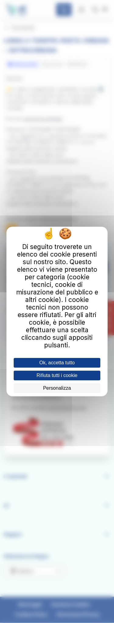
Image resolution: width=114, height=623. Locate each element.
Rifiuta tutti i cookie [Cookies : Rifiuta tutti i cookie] (56, 375)
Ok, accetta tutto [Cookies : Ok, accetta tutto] (57, 362)
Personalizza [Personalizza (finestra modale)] (57, 388)
